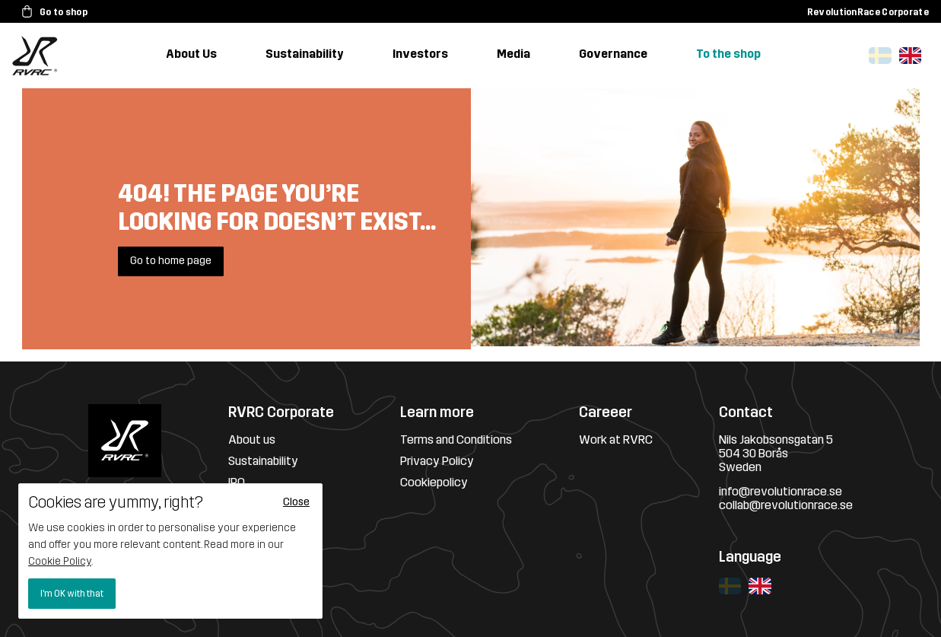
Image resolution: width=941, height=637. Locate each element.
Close (296, 502)
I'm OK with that (71, 593)
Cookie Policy (59, 561)
